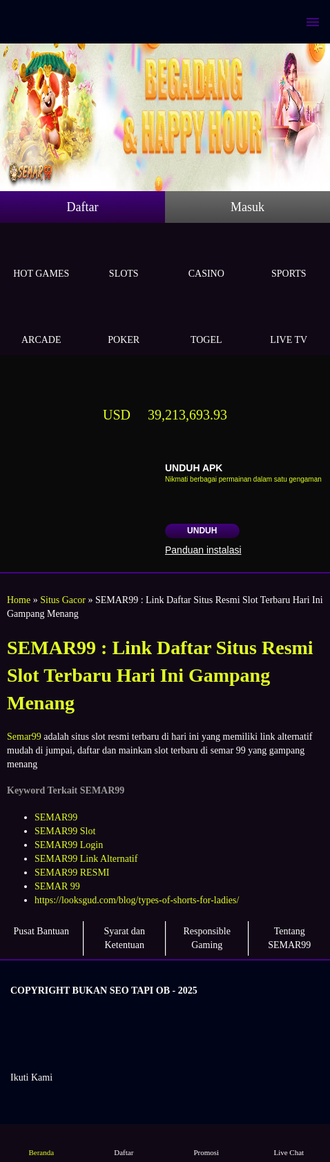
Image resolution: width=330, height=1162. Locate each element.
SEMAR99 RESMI (72, 872)
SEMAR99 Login (69, 845)
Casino (206, 258)
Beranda (41, 1142)
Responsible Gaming (207, 938)
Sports (289, 258)
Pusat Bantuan (42, 931)
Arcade (41, 324)
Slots (124, 258)
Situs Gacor (63, 600)
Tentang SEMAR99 (289, 938)
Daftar (83, 207)
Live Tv (289, 324)
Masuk (247, 207)
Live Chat (289, 1142)
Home (18, 600)
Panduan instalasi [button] (203, 549)
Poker (124, 324)
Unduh (202, 530)
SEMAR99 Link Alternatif (86, 859)
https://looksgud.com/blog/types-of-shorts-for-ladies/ (137, 900)
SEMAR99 (56, 817)
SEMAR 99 (57, 886)
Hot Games (41, 258)
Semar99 (24, 736)
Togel (206, 324)
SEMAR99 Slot (65, 831)
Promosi (206, 1142)
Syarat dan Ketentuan (124, 938)
